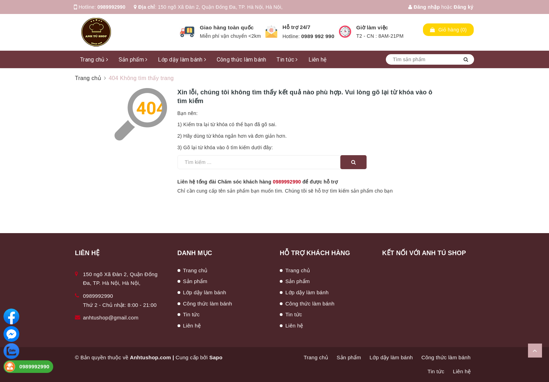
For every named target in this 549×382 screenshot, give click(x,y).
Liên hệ (317, 59)
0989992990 (111, 7)
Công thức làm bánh (241, 59)
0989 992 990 (317, 36)
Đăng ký (463, 7)
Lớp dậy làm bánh (182, 59)
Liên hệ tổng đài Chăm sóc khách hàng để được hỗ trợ (258, 182)
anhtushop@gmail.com (110, 317)
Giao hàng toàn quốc (227, 27)
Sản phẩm (133, 59)
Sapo (216, 357)
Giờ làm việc (372, 27)
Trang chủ (94, 59)
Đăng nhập (424, 7)
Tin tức (287, 59)
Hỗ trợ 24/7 (297, 27)
